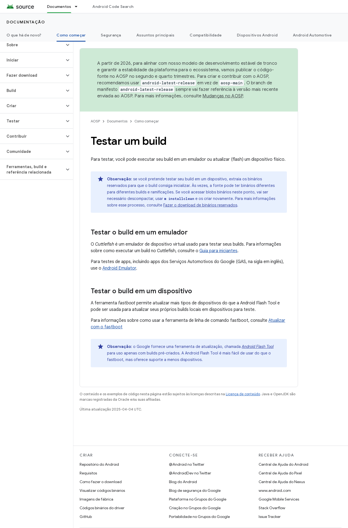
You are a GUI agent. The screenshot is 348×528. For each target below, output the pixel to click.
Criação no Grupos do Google (195, 507)
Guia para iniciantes (218, 251)
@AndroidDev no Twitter (190, 473)
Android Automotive (312, 35)
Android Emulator (119, 268)
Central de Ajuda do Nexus (282, 481)
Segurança (111, 35)
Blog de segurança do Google (195, 490)
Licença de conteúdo (243, 394)
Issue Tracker (270, 516)
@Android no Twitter (186, 464)
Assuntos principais (155, 35)
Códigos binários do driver (102, 507)
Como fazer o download (101, 481)
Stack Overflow (272, 507)
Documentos (117, 121)
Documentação (26, 22)
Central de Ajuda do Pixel (280, 473)
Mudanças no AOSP (222, 96)
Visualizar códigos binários (102, 490)
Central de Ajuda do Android (283, 464)
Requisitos (88, 473)
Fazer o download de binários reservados (200, 205)
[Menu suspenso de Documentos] (78, 6)
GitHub (86, 516)
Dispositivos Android (257, 35)
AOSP (95, 121)
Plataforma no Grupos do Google (197, 499)
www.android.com (275, 490)
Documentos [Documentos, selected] (59, 6)
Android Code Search (112, 6)
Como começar (146, 121)
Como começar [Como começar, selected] (71, 35)
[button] (32, 45)
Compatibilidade (206, 35)
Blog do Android (183, 481)
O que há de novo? (24, 35)
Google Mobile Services (279, 499)
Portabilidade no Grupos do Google (199, 516)
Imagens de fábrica (96, 499)
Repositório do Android (99, 464)
